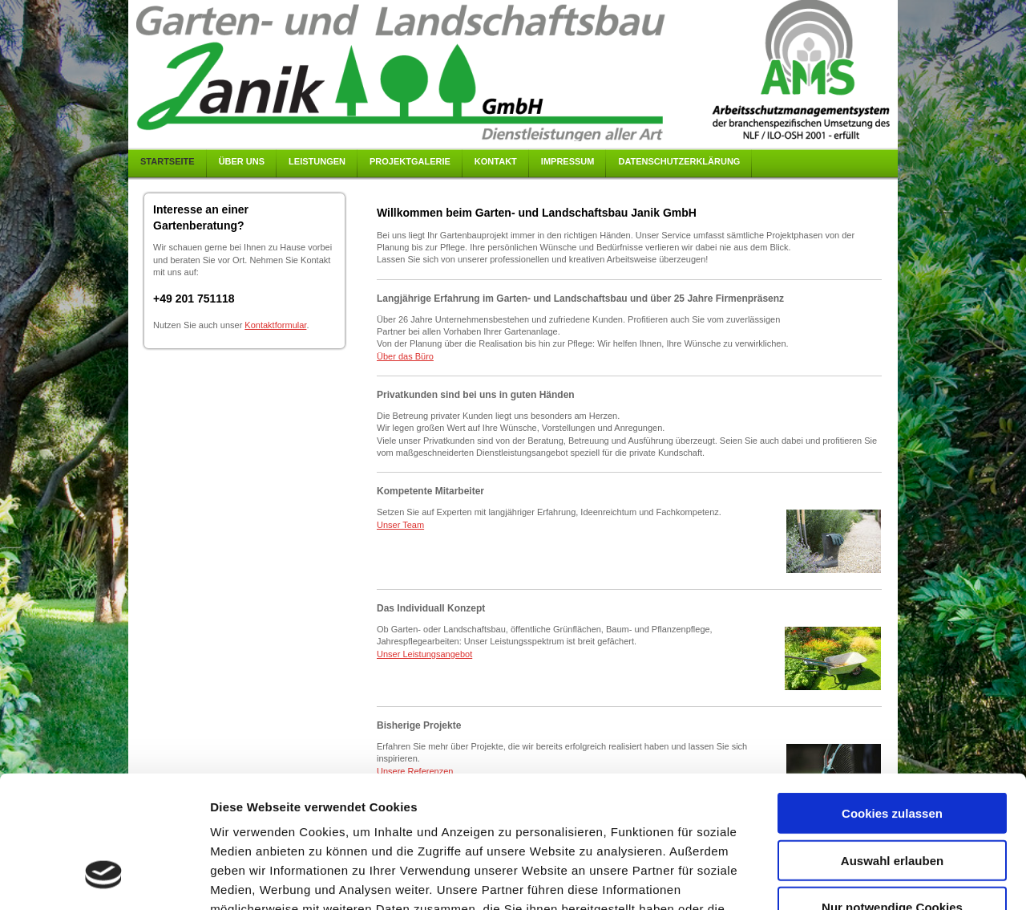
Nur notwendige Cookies (892, 792)
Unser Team (400, 525)
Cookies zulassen (892, 698)
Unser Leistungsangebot (424, 654)
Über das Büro (405, 356)
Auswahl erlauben (892, 746)
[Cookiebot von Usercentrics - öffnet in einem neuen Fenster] (104, 879)
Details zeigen (852, 878)
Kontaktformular (275, 325)
